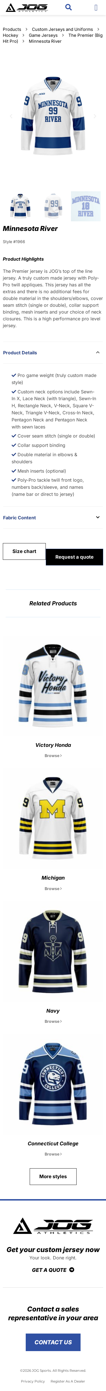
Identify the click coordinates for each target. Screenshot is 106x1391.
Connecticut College (53, 1143)
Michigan (53, 878)
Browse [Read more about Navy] (53, 1021)
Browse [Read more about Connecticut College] (53, 1154)
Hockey (10, 35)
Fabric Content (19, 517)
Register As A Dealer (68, 1381)
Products (12, 29)
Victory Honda (53, 745)
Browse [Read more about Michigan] (53, 888)
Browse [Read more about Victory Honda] (53, 755)
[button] (68, 7)
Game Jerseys (43, 35)
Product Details (20, 352)
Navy (53, 1011)
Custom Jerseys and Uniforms (62, 29)
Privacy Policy (33, 1381)
